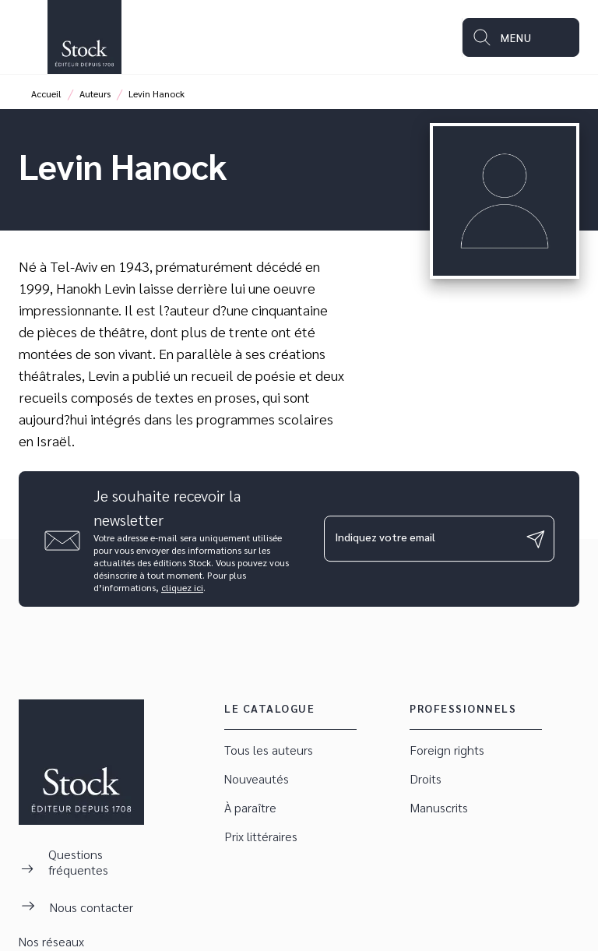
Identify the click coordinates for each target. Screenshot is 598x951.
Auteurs (95, 93)
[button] (290, 750)
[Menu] (521, 37)
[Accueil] (84, 37)
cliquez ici (182, 587)
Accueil (46, 93)
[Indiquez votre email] (419, 539)
